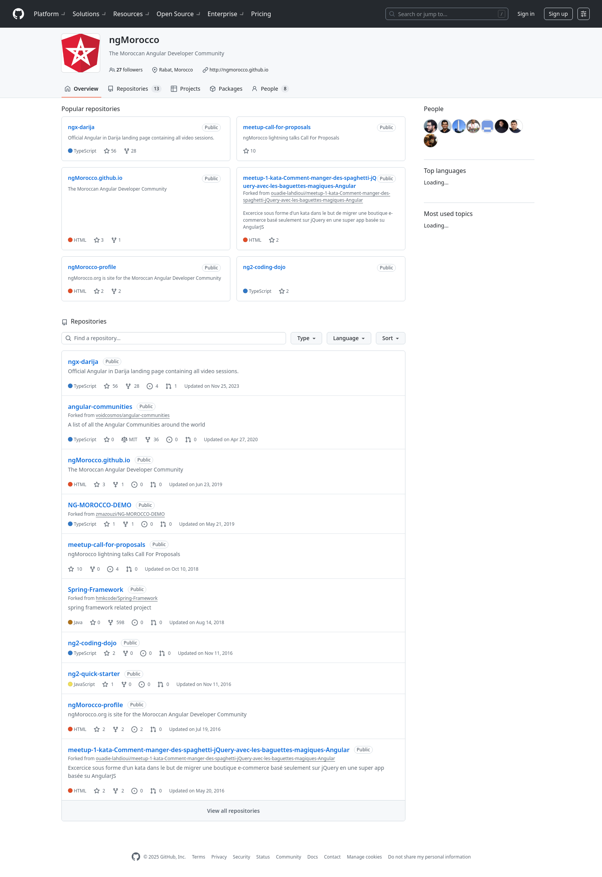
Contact (332, 857)
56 (110, 151)
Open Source (179, 14)
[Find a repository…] (173, 338)
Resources (131, 14)
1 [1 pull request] (171, 386)
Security (241, 857)
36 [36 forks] (152, 439)
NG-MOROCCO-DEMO (99, 505)
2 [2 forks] (118, 729)
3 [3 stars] (99, 484)
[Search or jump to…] (447, 14)
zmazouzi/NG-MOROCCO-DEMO (130, 514)
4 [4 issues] (152, 386)
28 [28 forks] (132, 386)
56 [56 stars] (111, 386)
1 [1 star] (109, 524)
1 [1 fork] (118, 484)
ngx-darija (83, 361)
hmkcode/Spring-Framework (127, 598)
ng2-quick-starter (94, 673)
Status (263, 857)
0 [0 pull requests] (191, 439)
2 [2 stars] (109, 653)
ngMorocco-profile (95, 705)
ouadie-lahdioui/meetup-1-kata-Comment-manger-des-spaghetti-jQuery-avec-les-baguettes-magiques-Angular (316, 196)
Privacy (219, 857)
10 (249, 151)
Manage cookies (364, 857)
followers (129, 69)
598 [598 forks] (116, 622)
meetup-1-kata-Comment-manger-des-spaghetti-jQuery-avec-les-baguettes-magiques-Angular (208, 750)
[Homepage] (18, 14)
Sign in (526, 13)
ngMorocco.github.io (99, 460)
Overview (81, 88)
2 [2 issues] (137, 729)
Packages (226, 88)
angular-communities (100, 406)
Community (288, 857)
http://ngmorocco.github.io (239, 69)
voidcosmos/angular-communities (133, 415)
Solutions (90, 14)
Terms (198, 857)
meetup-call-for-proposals (106, 544)
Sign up (558, 13)
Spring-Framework (95, 589)
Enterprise (226, 14)
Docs (312, 857)
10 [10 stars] (75, 569)
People (270, 89)
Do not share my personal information (429, 857)
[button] (306, 338)
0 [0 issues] (172, 439)
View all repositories (233, 810)
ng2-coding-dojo (92, 643)
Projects (185, 88)
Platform (50, 14)
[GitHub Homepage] (136, 857)
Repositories (135, 89)
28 (130, 151)
